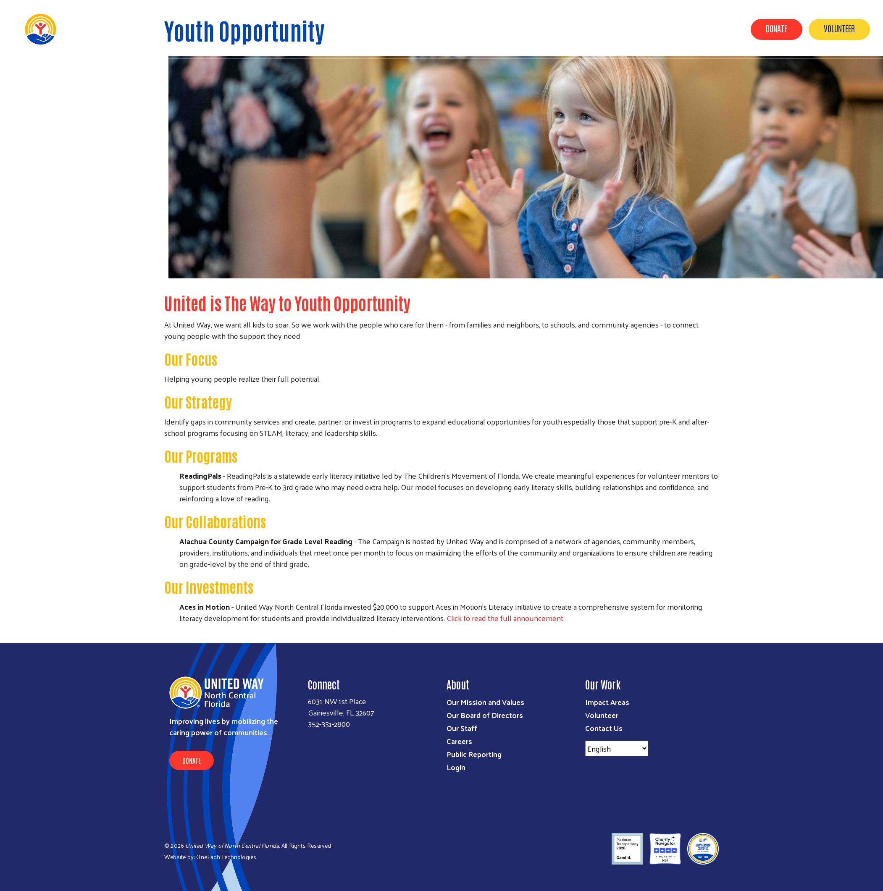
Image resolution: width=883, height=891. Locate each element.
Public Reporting (474, 753)
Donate (776, 28)
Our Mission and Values (485, 701)
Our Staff (462, 727)
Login (456, 766)
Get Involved (644, 29)
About (556, 29)
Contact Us (604, 727)
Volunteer (839, 28)
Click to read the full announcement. (506, 618)
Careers (459, 740)
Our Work (595, 29)
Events (722, 29)
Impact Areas (607, 701)
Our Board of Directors (485, 714)
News (687, 29)
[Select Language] (616, 748)
